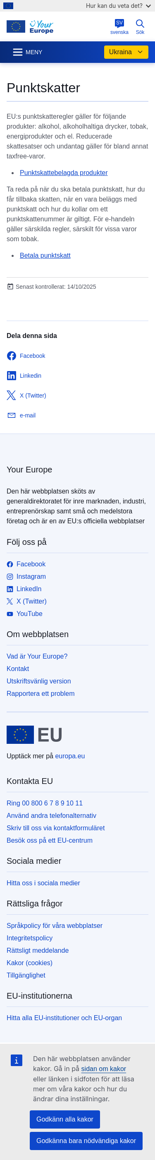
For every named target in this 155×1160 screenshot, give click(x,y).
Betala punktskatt (45, 255)
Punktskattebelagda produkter (64, 172)
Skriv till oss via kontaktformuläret (56, 828)
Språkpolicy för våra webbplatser (55, 925)
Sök (140, 27)
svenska (119, 27)
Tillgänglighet (26, 975)
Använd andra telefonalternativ (51, 815)
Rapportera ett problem (41, 693)
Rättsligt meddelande (38, 950)
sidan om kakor (103, 1068)
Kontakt (18, 668)
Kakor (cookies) (29, 962)
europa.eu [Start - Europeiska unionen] (70, 756)
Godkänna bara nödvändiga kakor (86, 1140)
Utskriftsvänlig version (39, 681)
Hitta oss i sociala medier (43, 883)
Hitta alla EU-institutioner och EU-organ (64, 1017)
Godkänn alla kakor (64, 1119)
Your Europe (29, 469)
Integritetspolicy (29, 938)
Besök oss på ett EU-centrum (50, 840)
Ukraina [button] (126, 52)
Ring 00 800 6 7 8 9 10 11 (45, 803)
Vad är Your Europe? (37, 656)
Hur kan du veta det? (118, 5)
